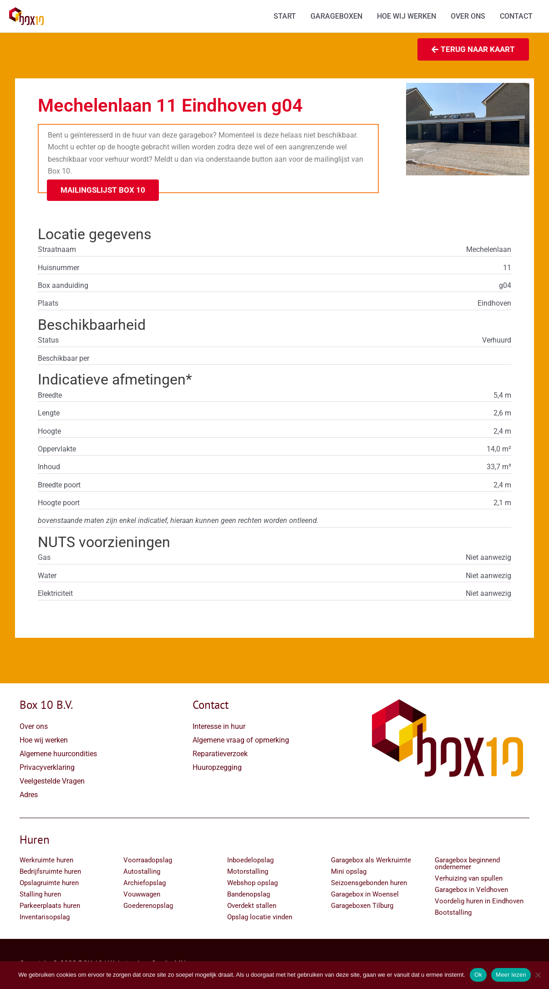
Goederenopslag (148, 906)
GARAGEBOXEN (336, 16)
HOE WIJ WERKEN (406, 16)
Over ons (34, 726)
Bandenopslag (248, 894)
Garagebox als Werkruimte (371, 860)
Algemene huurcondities (58, 753)
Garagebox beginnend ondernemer (467, 863)
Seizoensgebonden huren (369, 883)
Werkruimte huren (46, 860)
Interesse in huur (219, 726)
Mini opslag (348, 871)
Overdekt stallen (251, 906)
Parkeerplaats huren (50, 906)
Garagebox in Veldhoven (471, 890)
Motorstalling (247, 871)
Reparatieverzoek (220, 753)
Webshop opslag (252, 883)
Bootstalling (453, 912)
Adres (29, 794)
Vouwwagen (141, 894)
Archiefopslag (144, 883)
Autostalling (141, 871)
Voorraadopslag (147, 860)
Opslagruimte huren (49, 883)
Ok (478, 974)
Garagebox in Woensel (365, 894)
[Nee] (537, 974)
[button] (103, 190)
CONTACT (516, 16)
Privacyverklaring (47, 767)
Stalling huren (40, 894)
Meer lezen (511, 974)
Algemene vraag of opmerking (241, 740)
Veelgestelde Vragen (52, 781)
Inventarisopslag (45, 917)
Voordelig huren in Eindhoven (479, 901)
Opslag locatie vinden (259, 917)
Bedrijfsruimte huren (50, 871)
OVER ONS (468, 16)
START (285, 16)
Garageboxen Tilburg (362, 906)
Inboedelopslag (250, 860)
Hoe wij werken (44, 740)
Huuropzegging (217, 767)
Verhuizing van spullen (469, 878)
